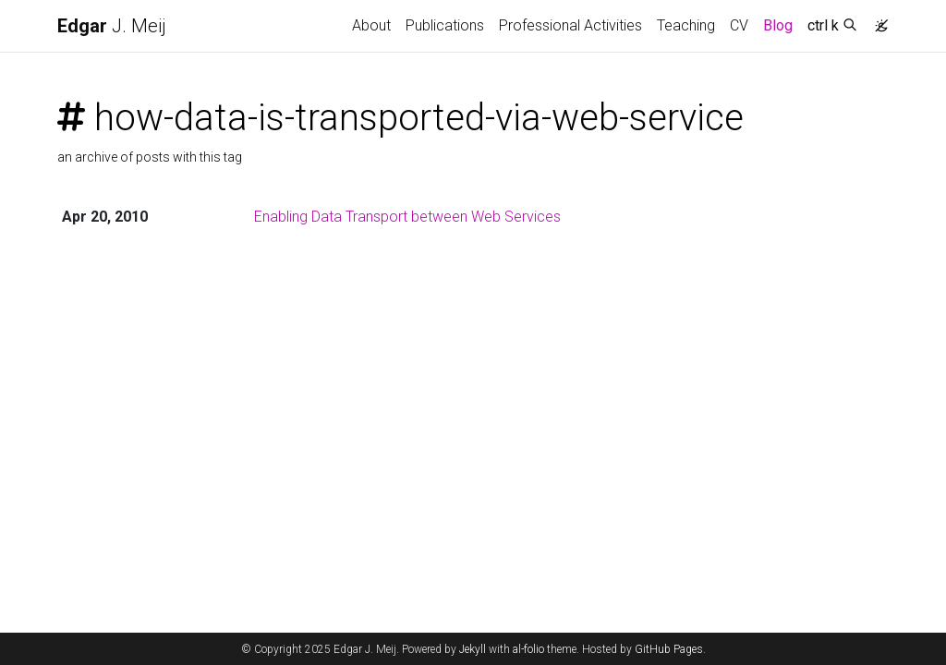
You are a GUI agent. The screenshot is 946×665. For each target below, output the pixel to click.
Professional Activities (570, 25)
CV (739, 25)
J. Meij (111, 26)
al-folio (528, 649)
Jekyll (472, 649)
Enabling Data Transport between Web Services (407, 216)
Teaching (686, 25)
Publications (445, 25)
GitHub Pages (669, 649)
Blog (778, 25)
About (371, 25)
